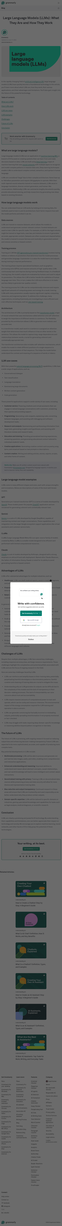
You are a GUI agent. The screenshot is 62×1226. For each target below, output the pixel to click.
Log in (38, 625)
